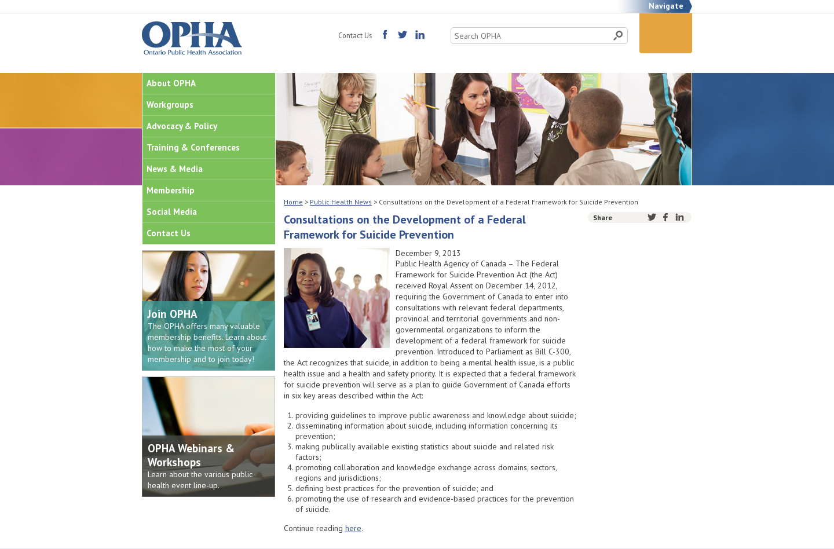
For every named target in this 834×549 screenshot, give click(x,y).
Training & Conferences (193, 147)
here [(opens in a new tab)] (353, 528)
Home (293, 201)
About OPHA (171, 83)
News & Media (175, 168)
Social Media (172, 211)
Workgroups (170, 104)
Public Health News (341, 201)
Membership (171, 190)
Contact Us (355, 35)
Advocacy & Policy (182, 125)
